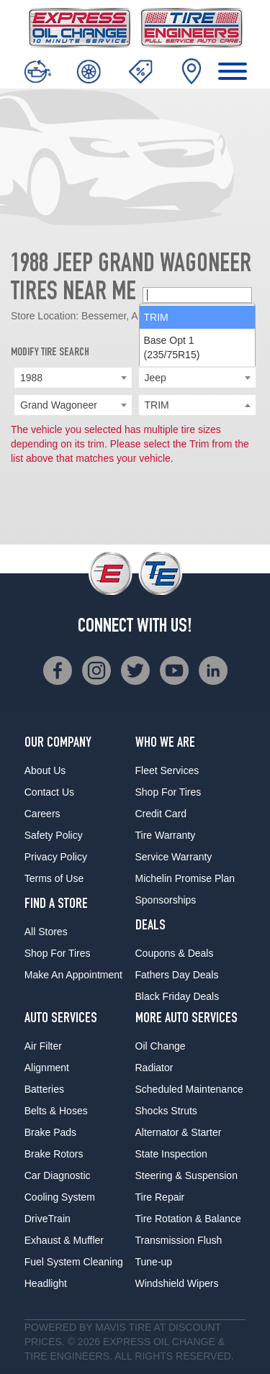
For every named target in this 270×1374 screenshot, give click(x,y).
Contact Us (49, 792)
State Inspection (171, 1154)
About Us (45, 770)
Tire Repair (160, 1197)
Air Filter (43, 1046)
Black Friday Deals (177, 996)
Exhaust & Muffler (64, 1240)
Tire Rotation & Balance (188, 1218)
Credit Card (161, 813)
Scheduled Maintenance (189, 1089)
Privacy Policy (55, 857)
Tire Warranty (165, 835)
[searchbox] (198, 406)
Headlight (45, 1283)
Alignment (46, 1067)
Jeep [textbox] (155, 377)
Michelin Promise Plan (185, 878)
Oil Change (160, 1046)
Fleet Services (167, 770)
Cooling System (59, 1197)
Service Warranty (173, 857)
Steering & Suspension (186, 1175)
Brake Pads (50, 1132)
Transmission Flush (178, 1240)
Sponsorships (166, 900)
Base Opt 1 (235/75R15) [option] (172, 458)
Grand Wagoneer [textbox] (58, 405)
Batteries (44, 1089)
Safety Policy (53, 835)
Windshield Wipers (177, 1283)
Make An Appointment (73, 975)
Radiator (154, 1067)
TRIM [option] (156, 428)
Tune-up (154, 1262)
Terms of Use (54, 878)
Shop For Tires (57, 953)
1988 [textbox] (31, 377)
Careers (42, 813)
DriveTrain (47, 1218)
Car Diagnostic (57, 1175)
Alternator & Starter (178, 1132)
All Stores (46, 931)
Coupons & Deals (174, 953)
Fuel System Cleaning (73, 1262)
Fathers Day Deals (177, 975)
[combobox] (73, 378)
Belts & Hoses (56, 1110)
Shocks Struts (166, 1110)
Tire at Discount (174, 1327)
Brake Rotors (54, 1154)
